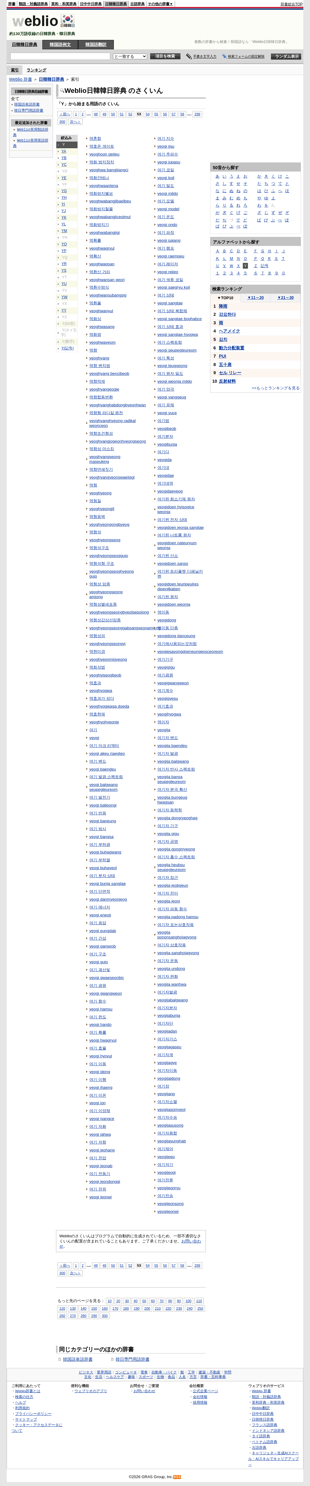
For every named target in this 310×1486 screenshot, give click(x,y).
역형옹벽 (97, 516)
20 (118, 1301)
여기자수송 (167, 1117)
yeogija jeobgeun (172, 885)
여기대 (163, 467)
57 (174, 114)
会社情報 (200, 1397)
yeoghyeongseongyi (107, 643)
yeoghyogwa (100, 690)
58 (182, 114)
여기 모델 (165, 201)
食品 (171, 1377)
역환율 (95, 303)
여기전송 (165, 1195)
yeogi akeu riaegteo (107, 753)
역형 (93, 485)
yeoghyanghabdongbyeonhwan (117, 405)
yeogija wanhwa (171, 984)
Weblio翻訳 (261, 1408)
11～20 (255, 297)
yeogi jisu (165, 146)
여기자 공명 (167, 841)
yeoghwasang (101, 326)
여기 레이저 (167, 264)
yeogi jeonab (100, 1166)
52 (130, 114)
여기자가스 (167, 1039)
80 (170, 1301)
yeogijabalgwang (172, 1000)
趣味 (131, 1377)
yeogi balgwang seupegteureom (103, 787)
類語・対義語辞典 (33, 4)
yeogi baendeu (102, 769)
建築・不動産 (209, 1372)
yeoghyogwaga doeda (109, 706)
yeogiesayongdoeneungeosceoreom (190, 651)
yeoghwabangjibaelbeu (110, 201)
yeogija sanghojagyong (178, 953)
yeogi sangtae (170, 303)
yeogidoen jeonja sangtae (180, 527)
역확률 (95, 240)
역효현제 (97, 714)
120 (62, 1308)
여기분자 (165, 436)
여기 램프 (165, 248)
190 (136, 1308)
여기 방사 (97, 828)
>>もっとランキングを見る (276, 388)
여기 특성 (165, 358)
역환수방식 (99, 287)
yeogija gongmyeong (176, 849)
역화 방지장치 (101, 162)
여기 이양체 (99, 1110)
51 (122, 114)
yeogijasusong (170, 1125)
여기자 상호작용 (171, 945)
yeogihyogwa (169, 714)
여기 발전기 (99, 797)
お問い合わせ (144, 1391)
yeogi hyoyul (100, 1056)
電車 (144, 1372)
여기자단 (165, 1023)
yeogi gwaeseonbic (106, 977)
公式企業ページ (205, 1391)
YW (64, 297)
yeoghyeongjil (101, 508)
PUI (222, 356)
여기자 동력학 (169, 810)
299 (197, 114)
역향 (93, 350)
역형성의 (97, 635)
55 (156, 114)
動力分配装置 (231, 347)
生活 (98, 1377)
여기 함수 (97, 1001)
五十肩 (225, 364)
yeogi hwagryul (103, 1040)
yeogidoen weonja (173, 604)
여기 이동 (97, 1064)
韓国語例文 (60, 44)
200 (147, 1308)
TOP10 (225, 298)
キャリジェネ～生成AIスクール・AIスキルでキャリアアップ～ (273, 1458)
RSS (177, 1477)
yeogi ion (97, 1103)
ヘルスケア (115, 1377)
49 (104, 114)
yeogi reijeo (167, 272)
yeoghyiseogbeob (105, 675)
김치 (223, 339)
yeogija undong (171, 968)
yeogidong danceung (176, 635)
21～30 (285, 297)
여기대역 (165, 483)
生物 (160, 1377)
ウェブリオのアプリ (90, 1391)
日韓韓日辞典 (116, 4)
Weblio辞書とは (27, 1391)
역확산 (95, 256)
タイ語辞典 (261, 1436)
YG (64, 191)
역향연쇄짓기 (101, 469)
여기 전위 (97, 1189)
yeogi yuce (167, 413)
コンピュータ (126, 1372)
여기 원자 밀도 (170, 373)
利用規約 (22, 1408)
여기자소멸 (167, 1101)
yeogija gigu (168, 833)
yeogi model (168, 209)
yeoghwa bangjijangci (108, 170)
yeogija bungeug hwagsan (172, 799)
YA (63, 151)
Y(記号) (67, 348)
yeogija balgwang (173, 761)
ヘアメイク (229, 331)
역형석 (95, 532)
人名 (182, 1377)
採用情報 (200, 1402)
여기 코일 (165, 170)
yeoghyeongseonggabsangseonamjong (124, 628)
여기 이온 (97, 1095)
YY (63, 310)
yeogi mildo (167, 193)
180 (126, 1308)
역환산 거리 (99, 272)
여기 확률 (97, 1032)
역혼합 (95, 138)
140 (83, 1308)
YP (63, 251)
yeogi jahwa (100, 1134)
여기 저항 (97, 1142)
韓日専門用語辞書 (133, 1359)
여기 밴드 (97, 761)
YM (64, 231)
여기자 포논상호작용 (175, 924)
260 (62, 1315)
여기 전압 (97, 1158)
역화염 (95, 334)
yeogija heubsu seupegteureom (171, 867)
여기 (93, 730)
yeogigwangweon (173, 683)
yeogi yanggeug (171, 397)
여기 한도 (97, 1017)
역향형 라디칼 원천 (106, 413)
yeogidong (166, 620)
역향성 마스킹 (101, 449)
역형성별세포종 (103, 604)
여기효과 (165, 706)
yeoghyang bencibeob (109, 373)
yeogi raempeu (170, 256)
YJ (63, 211)
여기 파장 (165, 232)
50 (113, 114)
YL (63, 224)
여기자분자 (167, 1008)
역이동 (163, 612)
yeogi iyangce (101, 1118)
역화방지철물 (101, 209)
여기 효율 (97, 1048)
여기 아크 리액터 (104, 745)
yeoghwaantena (103, 185)
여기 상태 (165, 295)
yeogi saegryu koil (173, 287)
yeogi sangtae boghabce (179, 318)
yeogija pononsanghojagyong (176, 934)
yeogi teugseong (172, 365)
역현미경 (97, 651)
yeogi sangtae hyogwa (177, 334)
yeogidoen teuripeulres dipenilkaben (178, 586)
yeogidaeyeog (170, 491)
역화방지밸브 (101, 193)
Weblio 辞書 (20, 79)
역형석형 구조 (101, 563)
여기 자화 (97, 1126)
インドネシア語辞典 (268, 1430)
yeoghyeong (100, 493)
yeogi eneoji (100, 915)
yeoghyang (99, 358)
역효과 (95, 683)
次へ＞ (75, 121)
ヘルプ (20, 1402)
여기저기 (165, 1164)
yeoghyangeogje (104, 389)
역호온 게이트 (101, 146)
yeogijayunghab (171, 1141)
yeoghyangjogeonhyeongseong (117, 441)
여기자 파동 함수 (172, 909)
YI (63, 204)
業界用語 (104, 1372)
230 (179, 1308)
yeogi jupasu (168, 162)
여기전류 (165, 1180)
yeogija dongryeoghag (177, 818)
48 (96, 114)
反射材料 (227, 381)
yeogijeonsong (170, 1203)
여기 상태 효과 (170, 326)
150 (94, 1308)
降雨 (223, 306)
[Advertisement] (192, 24)
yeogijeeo (166, 1156)
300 (62, 121)
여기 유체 (165, 405)
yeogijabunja (168, 1015)
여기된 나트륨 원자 (174, 535)
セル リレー (230, 372)
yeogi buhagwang (105, 852)
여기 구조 (97, 954)
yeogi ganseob (102, 946)
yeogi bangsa (101, 836)
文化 (87, 1377)
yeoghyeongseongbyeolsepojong (119, 612)
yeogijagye (167, 1062)
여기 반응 (97, 813)
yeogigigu (166, 667)
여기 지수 (165, 138)
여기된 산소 (167, 555)
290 (94, 1315)
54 (148, 114)
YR (64, 264)
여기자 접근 (167, 877)
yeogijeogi (166, 1172)
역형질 (95, 501)
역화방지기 (99, 224)
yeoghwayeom (102, 342)
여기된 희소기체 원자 (176, 499)
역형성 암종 (99, 584)
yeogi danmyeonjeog (108, 899)
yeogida (164, 459)
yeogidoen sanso (172, 563)
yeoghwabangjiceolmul (109, 216)
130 (73, 1308)
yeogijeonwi (168, 1211)
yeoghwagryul (101, 248)
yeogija (163, 730)
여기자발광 (167, 992)
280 (83, 1315)
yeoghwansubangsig (108, 295)
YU (64, 284)
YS (63, 270)
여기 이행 (97, 1079)
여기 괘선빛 (99, 969)
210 (158, 1308)
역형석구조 (99, 547)
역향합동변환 (101, 397)
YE (63, 178)
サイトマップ (26, 1419)
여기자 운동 (167, 960)
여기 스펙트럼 (169, 342)
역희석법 (97, 667)
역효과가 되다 (101, 698)
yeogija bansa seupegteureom (171, 779)
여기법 (163, 420)
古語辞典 (137, 4)
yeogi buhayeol (103, 868)
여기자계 (165, 1054)
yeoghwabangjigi (104, 232)
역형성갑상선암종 (105, 620)
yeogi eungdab (102, 930)
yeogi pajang (168, 240)
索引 (15, 70)
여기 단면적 (99, 891)
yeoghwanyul (101, 311)
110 (199, 1301)
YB (63, 158)
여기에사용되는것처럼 (177, 643)
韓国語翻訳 (96, 44)
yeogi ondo (167, 224)
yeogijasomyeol (171, 1109)
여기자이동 (167, 1070)
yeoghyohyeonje (104, 722)
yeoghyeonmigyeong (108, 659)
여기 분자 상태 (102, 875)
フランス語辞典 (264, 1425)
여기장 (163, 1086)
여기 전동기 (99, 1173)
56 (165, 114)
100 (188, 1301)
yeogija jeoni (168, 901)
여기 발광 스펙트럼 (106, 776)
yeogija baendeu (172, 745)
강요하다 (227, 314)
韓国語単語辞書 (78, 1359)
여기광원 (165, 675)
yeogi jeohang (102, 1150)
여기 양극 (165, 389)
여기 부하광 (99, 844)
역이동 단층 (167, 628)
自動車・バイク (164, 1372)
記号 (265, 265)
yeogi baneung (102, 821)
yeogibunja (167, 444)
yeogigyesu (167, 698)
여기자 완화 (167, 976)
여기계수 (165, 690)
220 (168, 1308)
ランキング (36, 70)
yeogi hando (100, 1024)
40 (135, 1301)
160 (104, 1308)
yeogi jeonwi (100, 1197)
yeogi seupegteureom (176, 350)
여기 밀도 (165, 185)
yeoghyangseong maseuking (104, 459)
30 (127, 1301)
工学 (191, 1372)
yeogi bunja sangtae (107, 883)
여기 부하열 (99, 860)
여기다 (163, 452)
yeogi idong (99, 1071)
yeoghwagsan (101, 264)
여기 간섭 (97, 938)
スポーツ (146, 1377)
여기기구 (165, 659)
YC (64, 164)
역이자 (163, 722)
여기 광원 (97, 985)
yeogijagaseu (169, 1047)
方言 (193, 1377)
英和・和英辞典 (64, 4)
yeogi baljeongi (103, 805)
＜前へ (64, 114)
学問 (227, 1372)
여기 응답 (97, 923)
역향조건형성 (101, 433)
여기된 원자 (167, 596)
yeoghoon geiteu (104, 154)
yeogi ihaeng (100, 1087)
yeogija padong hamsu (177, 917)
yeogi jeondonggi (104, 1181)
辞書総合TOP (292, 4)
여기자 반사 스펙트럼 (176, 769)
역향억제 (97, 381)
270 (73, 1315)
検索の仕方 (24, 1397)
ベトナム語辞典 (264, 1442)
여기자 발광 (167, 753)
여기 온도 (165, 216)
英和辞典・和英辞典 (268, 1402)
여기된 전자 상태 (172, 519)
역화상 (95, 318)
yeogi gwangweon (105, 993)
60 (153, 1301)
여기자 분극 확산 (172, 789)
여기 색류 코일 (170, 279)
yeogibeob (166, 428)
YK (63, 217)
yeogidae (165, 475)
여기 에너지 (99, 907)
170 (115, 1308)
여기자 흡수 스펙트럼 (176, 857)
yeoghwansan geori (107, 279)
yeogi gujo (98, 962)
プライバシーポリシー (33, 1414)
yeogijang (166, 1094)
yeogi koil (165, 177)
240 (190, 1308)
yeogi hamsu (100, 1009)
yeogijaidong (168, 1078)
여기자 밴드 (167, 737)
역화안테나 (99, 177)
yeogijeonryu (168, 1188)
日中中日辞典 (91, 4)
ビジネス (86, 1372)
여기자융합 (167, 1133)
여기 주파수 (167, 154)
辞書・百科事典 (213, 1377)
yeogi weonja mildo (174, 381)
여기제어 (165, 1149)
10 (110, 1301)
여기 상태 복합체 (172, 311)
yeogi (94, 737)
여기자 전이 (167, 893)
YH (64, 197)
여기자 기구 (167, 825)
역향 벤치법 (99, 365)
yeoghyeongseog (104, 540)
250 (200, 1308)
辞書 (11, 4)
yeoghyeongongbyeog (109, 524)
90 (179, 1301)
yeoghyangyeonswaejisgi (112, 477)
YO (64, 244)
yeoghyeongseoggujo (108, 555)
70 (161, 1301)
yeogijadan (167, 1031)
